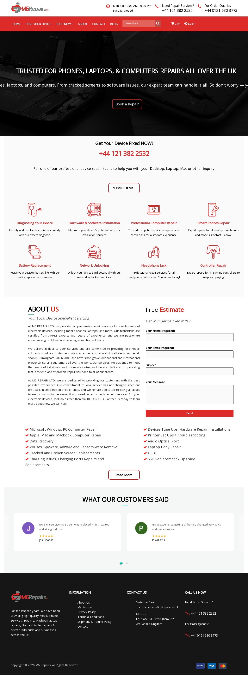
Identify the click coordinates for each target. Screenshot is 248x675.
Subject (189, 369)
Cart (175, 23)
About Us (84, 602)
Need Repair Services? (178, 5)
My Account (85, 607)
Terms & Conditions (91, 617)
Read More (124, 475)
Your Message (189, 392)
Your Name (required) (189, 335)
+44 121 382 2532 (177, 10)
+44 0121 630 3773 (221, 10)
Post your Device (38, 24)
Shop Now (64, 24)
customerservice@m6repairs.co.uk (157, 607)
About (82, 24)
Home (17, 24)
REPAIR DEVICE (123, 188)
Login (189, 23)
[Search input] (139, 23)
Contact (98, 24)
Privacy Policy (87, 612)
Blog (114, 24)
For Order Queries (218, 5)
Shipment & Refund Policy (95, 621)
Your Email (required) (189, 352)
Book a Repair (127, 104)
